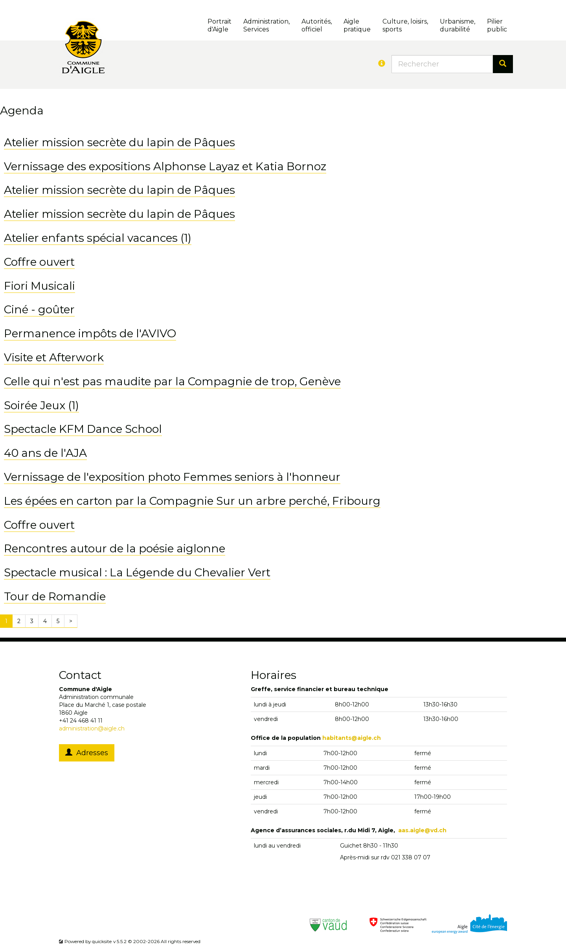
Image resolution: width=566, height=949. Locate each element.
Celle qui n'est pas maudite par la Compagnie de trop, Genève (172, 381)
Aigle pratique (357, 25)
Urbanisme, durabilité (457, 25)
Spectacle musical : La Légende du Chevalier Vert (137, 572)
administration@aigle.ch (92, 728)
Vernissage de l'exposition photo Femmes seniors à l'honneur (172, 477)
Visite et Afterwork (54, 357)
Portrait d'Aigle (220, 25)
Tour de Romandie (55, 596)
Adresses (86, 753)
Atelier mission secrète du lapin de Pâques (119, 142)
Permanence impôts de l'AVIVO (90, 333)
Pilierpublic (497, 25)
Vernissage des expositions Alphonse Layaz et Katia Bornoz (165, 166)
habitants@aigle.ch (351, 737)
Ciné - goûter (39, 309)
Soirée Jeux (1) (41, 405)
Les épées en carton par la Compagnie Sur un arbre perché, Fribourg (192, 501)
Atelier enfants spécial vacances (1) (97, 238)
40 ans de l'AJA (45, 453)
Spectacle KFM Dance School (83, 429)
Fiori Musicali (39, 285)
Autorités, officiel (316, 25)
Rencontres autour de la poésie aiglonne (114, 548)
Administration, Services (266, 25)
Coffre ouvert (39, 262)
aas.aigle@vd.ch (422, 830)
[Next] (70, 621)
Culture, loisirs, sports (405, 25)
